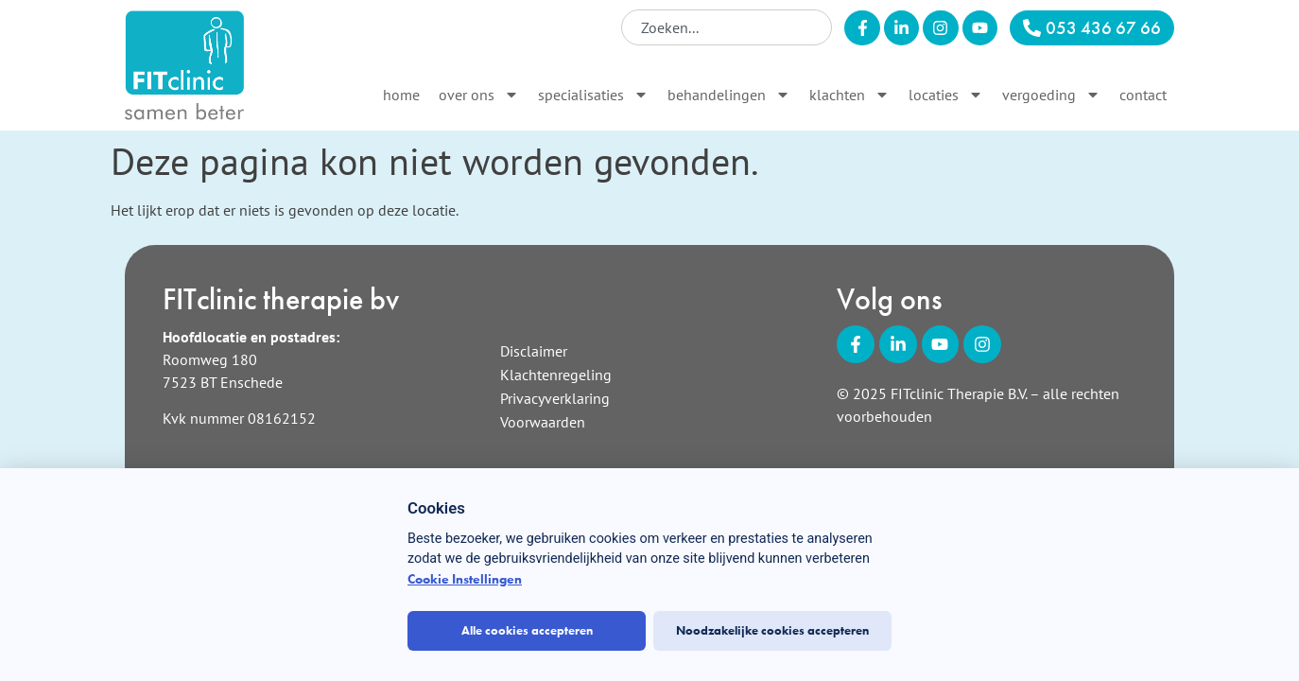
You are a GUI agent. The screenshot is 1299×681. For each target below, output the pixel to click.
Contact (1143, 94)
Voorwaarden (542, 421)
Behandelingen (728, 95)
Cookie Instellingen (464, 579)
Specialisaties (593, 95)
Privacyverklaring (555, 398)
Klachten (849, 95)
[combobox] (726, 27)
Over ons (479, 95)
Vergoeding (1051, 95)
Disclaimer (533, 350)
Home (401, 94)
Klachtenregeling (556, 374)
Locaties (946, 95)
